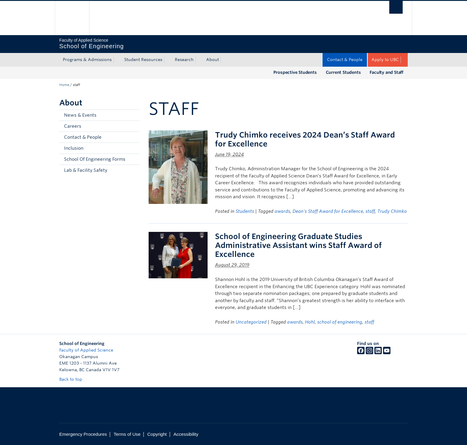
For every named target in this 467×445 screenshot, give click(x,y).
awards (282, 211)
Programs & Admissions (87, 59)
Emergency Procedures (83, 434)
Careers (72, 126)
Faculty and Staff (386, 72)
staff (370, 211)
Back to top (73, 379)
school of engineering (339, 322)
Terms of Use (127, 434)
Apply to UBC (385, 59)
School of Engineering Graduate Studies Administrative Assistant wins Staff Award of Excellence (298, 245)
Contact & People (344, 59)
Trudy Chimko (392, 211)
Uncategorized (251, 322)
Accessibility (186, 434)
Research (184, 59)
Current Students (343, 72)
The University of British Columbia (72, 18)
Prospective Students (295, 72)
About (212, 59)
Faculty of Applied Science (86, 350)
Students (245, 211)
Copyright (156, 434)
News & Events (80, 115)
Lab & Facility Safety (85, 170)
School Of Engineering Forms (94, 159)
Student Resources (143, 59)
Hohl (310, 322)
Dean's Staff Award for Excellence (327, 211)
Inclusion (73, 148)
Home (64, 85)
